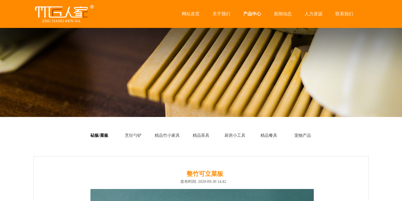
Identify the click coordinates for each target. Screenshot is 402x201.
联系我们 (344, 13)
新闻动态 (283, 13)
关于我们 (221, 13)
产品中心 (252, 13)
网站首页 (191, 13)
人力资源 (313, 13)
